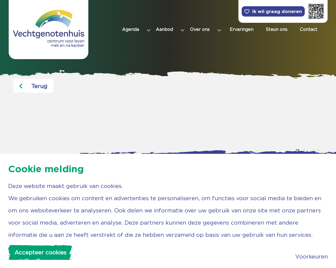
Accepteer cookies (40, 252)
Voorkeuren (311, 256)
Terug (33, 86)
